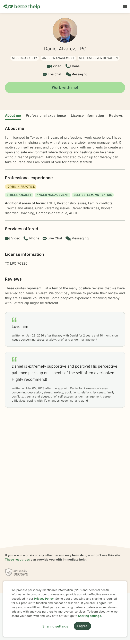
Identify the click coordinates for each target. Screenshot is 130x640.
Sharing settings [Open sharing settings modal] (55, 626)
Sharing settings (89, 615)
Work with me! (65, 88)
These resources (17, 559)
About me (13, 115)
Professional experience (46, 115)
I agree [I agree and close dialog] (82, 626)
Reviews (116, 115)
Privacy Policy (44, 598)
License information (87, 115)
